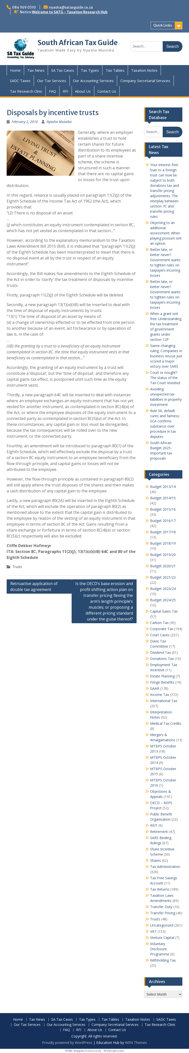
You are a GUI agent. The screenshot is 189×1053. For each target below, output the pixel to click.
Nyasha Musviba (59, 121)
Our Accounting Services (93, 80)
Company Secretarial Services (145, 80)
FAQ (52, 91)
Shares (155, 860)
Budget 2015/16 (163, 509)
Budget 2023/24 (163, 588)
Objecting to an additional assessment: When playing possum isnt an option (166, 233)
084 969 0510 (24, 7)
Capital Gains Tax (164, 611)
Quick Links (162, 25)
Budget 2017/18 (163, 532)
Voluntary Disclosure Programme (159, 948)
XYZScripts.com (114, 1051)
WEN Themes (136, 1042)
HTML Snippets (75, 1051)
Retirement (159, 831)
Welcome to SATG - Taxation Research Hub (70, 12)
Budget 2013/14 (163, 486)
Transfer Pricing (162, 913)
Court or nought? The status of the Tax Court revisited (165, 377)
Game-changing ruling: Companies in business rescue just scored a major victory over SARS (166, 356)
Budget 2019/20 (163, 554)
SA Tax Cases (62, 70)
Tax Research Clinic (26, 91)
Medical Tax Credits (165, 723)
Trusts (17, 566)
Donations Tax (162, 658)
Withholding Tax (163, 960)
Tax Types (90, 70)
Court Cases (160, 635)
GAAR (154, 688)
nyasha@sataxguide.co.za (71, 7)
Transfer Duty (161, 906)
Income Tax (159, 694)
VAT (153, 931)
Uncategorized (161, 925)
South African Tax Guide (77, 42)
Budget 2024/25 (163, 600)
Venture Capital (162, 937)
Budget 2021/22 (163, 577)
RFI (65, 91)
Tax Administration (165, 866)
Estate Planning (162, 676)
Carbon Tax (159, 622)
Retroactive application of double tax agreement (34, 586)
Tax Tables (115, 70)
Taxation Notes (144, 70)
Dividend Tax (160, 652)
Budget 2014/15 (163, 498)
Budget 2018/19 (163, 543)
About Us (83, 91)
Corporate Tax (161, 628)
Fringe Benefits (162, 682)
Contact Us (106, 91)
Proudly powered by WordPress (67, 1042)
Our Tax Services (51, 80)
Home (15, 70)
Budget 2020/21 (163, 566)
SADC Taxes (20, 80)
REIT (154, 825)
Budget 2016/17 (163, 520)
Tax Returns (159, 889)
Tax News (36, 70)
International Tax (163, 700)
